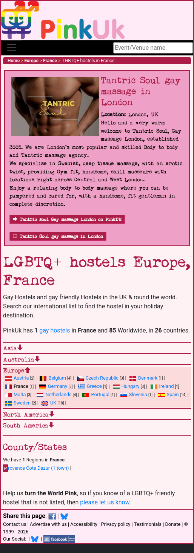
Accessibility (83, 524)
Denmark (147, 378)
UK (53, 403)
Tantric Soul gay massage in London (58, 236)
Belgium (57, 378)
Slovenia (138, 394)
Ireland (166, 386)
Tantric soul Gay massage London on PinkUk (67, 219)
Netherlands (58, 394)
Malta (20, 394)
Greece (94, 386)
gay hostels (54, 330)
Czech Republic (102, 378)
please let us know (104, 502)
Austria (21, 378)
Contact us (14, 524)
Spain (173, 394)
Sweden (22, 403)
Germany (57, 386)
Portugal (100, 394)
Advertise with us (48, 524)
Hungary (131, 386)
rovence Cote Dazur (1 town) (36, 468)
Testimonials (148, 524)
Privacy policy (115, 524)
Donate (172, 524)
